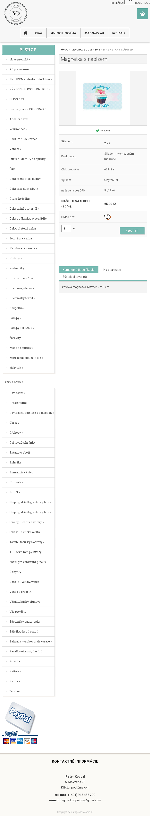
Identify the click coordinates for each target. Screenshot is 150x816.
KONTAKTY (118, 33)
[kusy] (66, 228)
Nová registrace (139, 3)
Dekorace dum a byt (85, 49)
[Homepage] (27, 33)
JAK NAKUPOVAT (94, 33)
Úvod (65, 49)
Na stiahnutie (112, 270)
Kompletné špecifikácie (78, 270)
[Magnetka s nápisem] (103, 98)
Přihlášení (117, 3)
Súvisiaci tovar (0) (74, 277)
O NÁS (38, 33)
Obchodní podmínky (63, 33)
